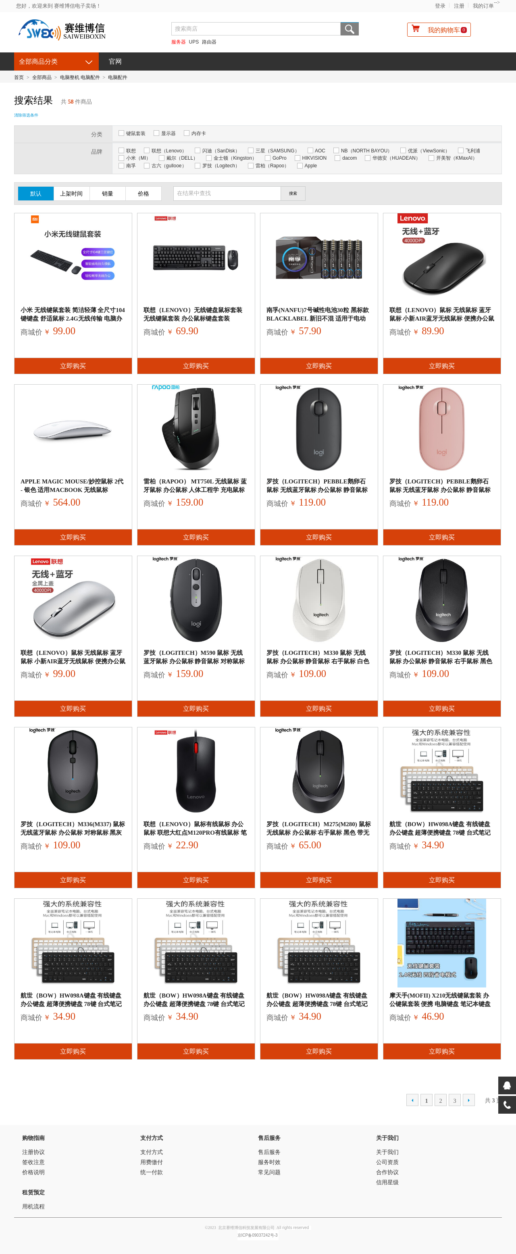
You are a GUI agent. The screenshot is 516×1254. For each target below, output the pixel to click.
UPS (194, 42)
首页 (19, 77)
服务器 (178, 42)
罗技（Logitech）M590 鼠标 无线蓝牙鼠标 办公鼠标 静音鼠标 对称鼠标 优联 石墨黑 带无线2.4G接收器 (194, 661)
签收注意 (33, 1162)
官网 (115, 61)
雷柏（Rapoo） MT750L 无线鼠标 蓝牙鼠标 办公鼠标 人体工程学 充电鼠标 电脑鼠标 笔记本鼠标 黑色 (195, 490)
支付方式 (151, 1138)
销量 (107, 194)
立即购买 (73, 365)
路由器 (209, 42)
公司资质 (387, 1162)
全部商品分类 (38, 61)
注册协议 (33, 1152)
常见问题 (269, 1172)
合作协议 (387, 1172)
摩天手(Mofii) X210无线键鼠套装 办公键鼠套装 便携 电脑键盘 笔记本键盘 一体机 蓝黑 (440, 1004)
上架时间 (71, 194)
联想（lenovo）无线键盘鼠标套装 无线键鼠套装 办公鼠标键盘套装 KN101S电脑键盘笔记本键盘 (193, 318)
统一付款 (151, 1172)
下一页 (469, 1100)
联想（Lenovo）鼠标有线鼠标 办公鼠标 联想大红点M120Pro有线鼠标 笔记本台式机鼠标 (195, 832)
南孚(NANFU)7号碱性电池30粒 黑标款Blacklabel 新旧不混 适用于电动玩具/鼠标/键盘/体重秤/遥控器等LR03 (317, 318)
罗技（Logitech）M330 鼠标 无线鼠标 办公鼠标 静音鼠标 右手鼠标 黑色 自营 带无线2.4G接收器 (440, 661)
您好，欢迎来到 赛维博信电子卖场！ (58, 6)
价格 (143, 194)
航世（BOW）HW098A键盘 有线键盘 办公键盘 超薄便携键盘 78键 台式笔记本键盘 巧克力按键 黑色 (440, 832)
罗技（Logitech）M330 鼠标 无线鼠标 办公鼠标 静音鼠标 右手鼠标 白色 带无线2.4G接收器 (317, 661)
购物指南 (33, 1138)
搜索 (350, 28)
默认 (36, 194)
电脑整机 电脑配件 (80, 77)
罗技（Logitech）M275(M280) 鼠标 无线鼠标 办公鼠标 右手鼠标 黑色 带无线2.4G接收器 (318, 832)
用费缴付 (151, 1162)
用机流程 (33, 1207)
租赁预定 (33, 1192)
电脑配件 (117, 77)
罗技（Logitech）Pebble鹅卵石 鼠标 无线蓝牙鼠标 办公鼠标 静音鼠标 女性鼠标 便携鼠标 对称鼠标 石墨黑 (317, 490)
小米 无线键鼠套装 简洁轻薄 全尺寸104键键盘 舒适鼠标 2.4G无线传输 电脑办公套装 (73, 318)
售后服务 (269, 1138)
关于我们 (387, 1138)
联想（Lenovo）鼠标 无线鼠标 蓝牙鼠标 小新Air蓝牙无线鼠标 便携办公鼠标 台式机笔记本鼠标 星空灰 (441, 318)
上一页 (412, 1100)
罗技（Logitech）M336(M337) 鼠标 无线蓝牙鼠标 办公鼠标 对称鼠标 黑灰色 (73, 832)
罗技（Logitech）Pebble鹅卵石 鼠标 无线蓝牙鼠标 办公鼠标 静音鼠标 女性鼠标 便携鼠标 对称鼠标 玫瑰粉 (440, 490)
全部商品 (42, 77)
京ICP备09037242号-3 (257, 1235)
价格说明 (33, 1172)
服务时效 (269, 1162)
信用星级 (387, 1182)
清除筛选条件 (26, 115)
